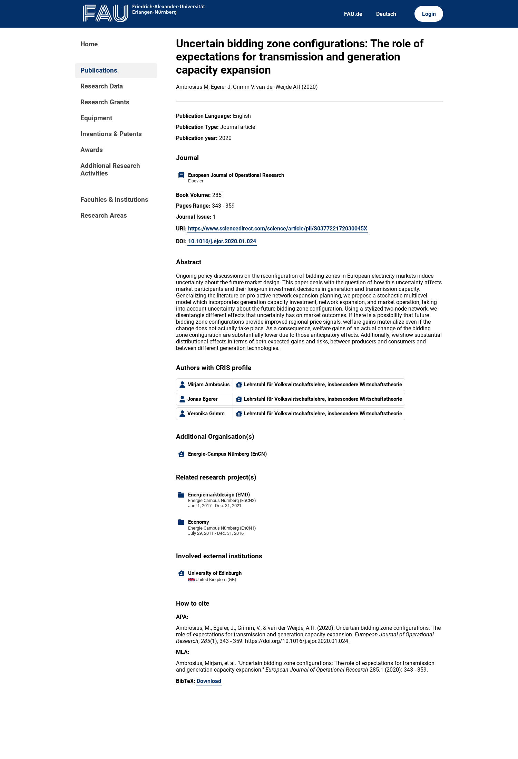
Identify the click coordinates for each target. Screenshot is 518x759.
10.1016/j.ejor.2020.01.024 (222, 241)
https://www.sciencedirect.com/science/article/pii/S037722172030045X (277, 228)
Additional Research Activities (110, 169)
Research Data (101, 86)
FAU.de (353, 14)
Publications (98, 70)
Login (429, 14)
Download (209, 681)
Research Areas (103, 215)
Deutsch (386, 14)
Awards (91, 150)
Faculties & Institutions (114, 199)
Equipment (96, 118)
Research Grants (104, 102)
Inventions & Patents (111, 134)
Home (89, 44)
